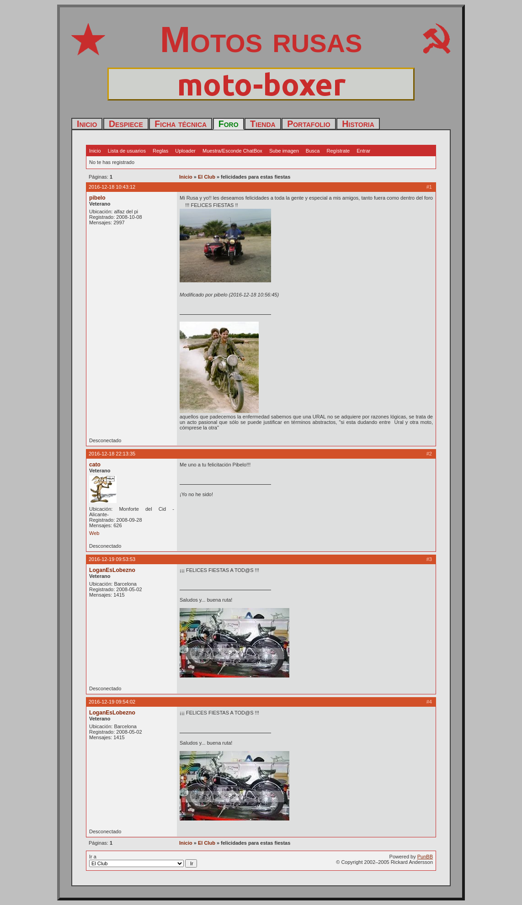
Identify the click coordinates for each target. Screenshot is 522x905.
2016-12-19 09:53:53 (112, 559)
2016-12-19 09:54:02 (112, 701)
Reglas (160, 150)
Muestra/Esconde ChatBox (232, 150)
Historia (358, 124)
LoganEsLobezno (112, 570)
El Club (206, 177)
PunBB (425, 856)
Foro (228, 124)
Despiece (126, 124)
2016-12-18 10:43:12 (112, 187)
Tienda (263, 124)
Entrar (363, 150)
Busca (313, 150)
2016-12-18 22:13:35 (112, 453)
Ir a (143, 861)
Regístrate (338, 150)
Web (94, 533)
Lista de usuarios (127, 150)
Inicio (87, 124)
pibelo (97, 198)
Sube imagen (284, 150)
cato (95, 464)
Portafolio (308, 124)
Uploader (185, 150)
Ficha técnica (180, 124)
